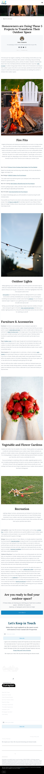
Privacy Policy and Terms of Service (22, 650)
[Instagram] (10, 679)
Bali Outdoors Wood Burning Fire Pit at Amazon (23, 183)
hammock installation (16, 549)
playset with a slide (28, 569)
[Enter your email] (23, 634)
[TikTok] (13, 679)
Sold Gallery (5, 714)
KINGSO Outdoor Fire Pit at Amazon (17, 175)
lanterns (31, 299)
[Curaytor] (8, 686)
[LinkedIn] (5, 679)
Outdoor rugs (7, 341)
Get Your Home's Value (8, 699)
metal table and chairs (14, 330)
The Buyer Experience (7, 704)
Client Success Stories (7, 697)
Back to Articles (7, 19)
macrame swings (15, 541)
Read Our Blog (5, 702)
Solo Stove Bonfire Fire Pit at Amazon (18, 192)
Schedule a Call (5, 709)
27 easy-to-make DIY (13, 202)
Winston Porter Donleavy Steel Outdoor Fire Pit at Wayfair (22, 167)
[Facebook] (2, 679)
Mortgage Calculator (7, 712)
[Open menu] (42, 3)
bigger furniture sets (12, 332)
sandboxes (15, 577)
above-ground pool (21, 581)
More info (23, 768)
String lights (6, 294)
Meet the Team (6, 692)
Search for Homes (6, 695)
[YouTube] (8, 679)
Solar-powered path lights (27, 308)
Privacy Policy (22, 748)
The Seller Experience (7, 707)
